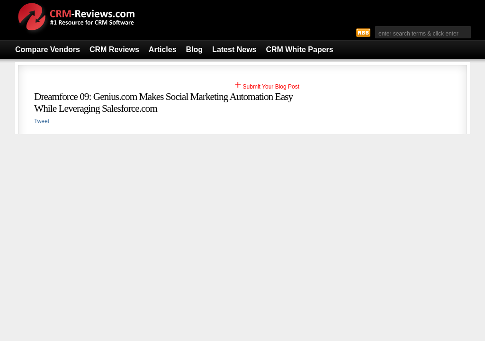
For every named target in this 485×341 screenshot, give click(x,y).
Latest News (234, 49)
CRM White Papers (299, 49)
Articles (163, 49)
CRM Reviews (114, 49)
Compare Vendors (47, 49)
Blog (194, 49)
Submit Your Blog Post (266, 86)
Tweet (41, 121)
